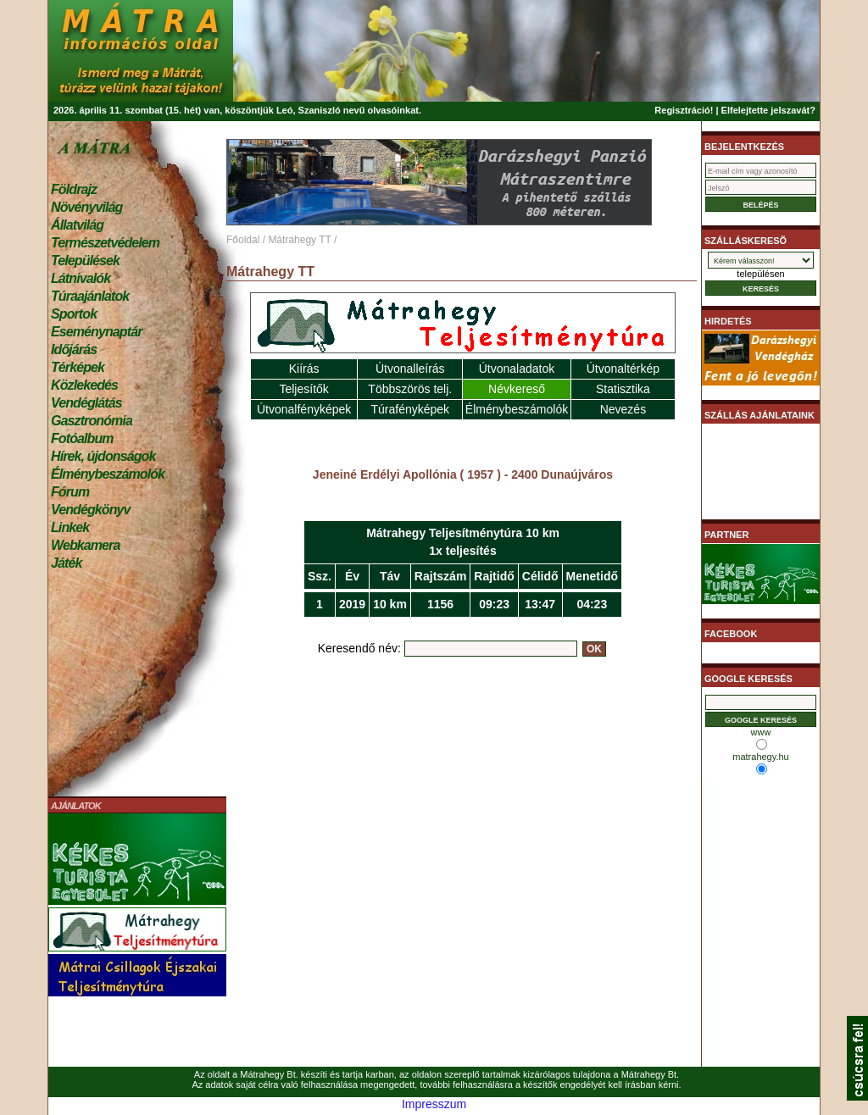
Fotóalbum (82, 438)
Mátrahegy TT (299, 240)
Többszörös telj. (410, 389)
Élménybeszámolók (107, 474)
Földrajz (74, 189)
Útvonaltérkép (623, 368)
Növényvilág (86, 207)
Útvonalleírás (410, 368)
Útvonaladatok (517, 368)
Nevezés (623, 409)
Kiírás (304, 368)
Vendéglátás (86, 403)
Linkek (70, 527)
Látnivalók (80, 278)
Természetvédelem (105, 243)
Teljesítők (303, 389)
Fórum (70, 492)
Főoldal (242, 240)
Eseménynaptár (96, 332)
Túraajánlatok (90, 296)
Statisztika (623, 389)
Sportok (74, 314)
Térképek (77, 367)
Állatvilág (77, 225)
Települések (85, 260)
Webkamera (85, 545)
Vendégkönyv (91, 509)
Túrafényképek (409, 409)
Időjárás (74, 349)
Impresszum (434, 1104)
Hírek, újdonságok (103, 456)
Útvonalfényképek (304, 409)
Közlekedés (84, 385)
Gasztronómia (91, 420)
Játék (66, 563)
